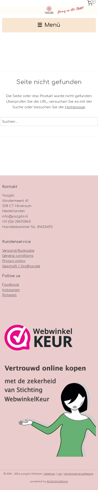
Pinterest (9, 295)
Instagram (11, 290)
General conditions (18, 256)
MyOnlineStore (57, 481)
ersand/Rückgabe (19, 250)
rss (60, 473)
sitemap (49, 473)
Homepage (75, 107)
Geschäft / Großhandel (21, 266)
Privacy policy (13, 261)
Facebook (10, 284)
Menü (49, 25)
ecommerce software (78, 473)
